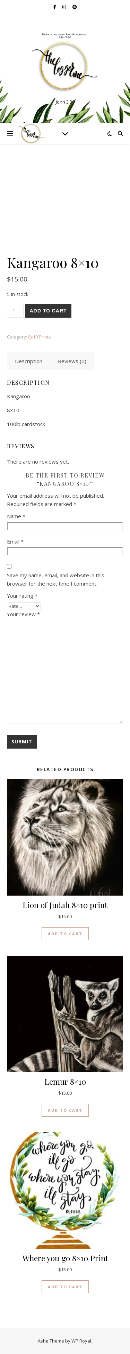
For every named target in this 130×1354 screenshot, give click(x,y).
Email (15, 541)
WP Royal (81, 1341)
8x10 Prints (39, 337)
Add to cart (48, 310)
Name (16, 516)
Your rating (22, 595)
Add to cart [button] (65, 933)
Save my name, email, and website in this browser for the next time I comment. (55, 579)
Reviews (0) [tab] (72, 361)
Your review (23, 614)
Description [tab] (28, 361)
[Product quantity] (15, 311)
